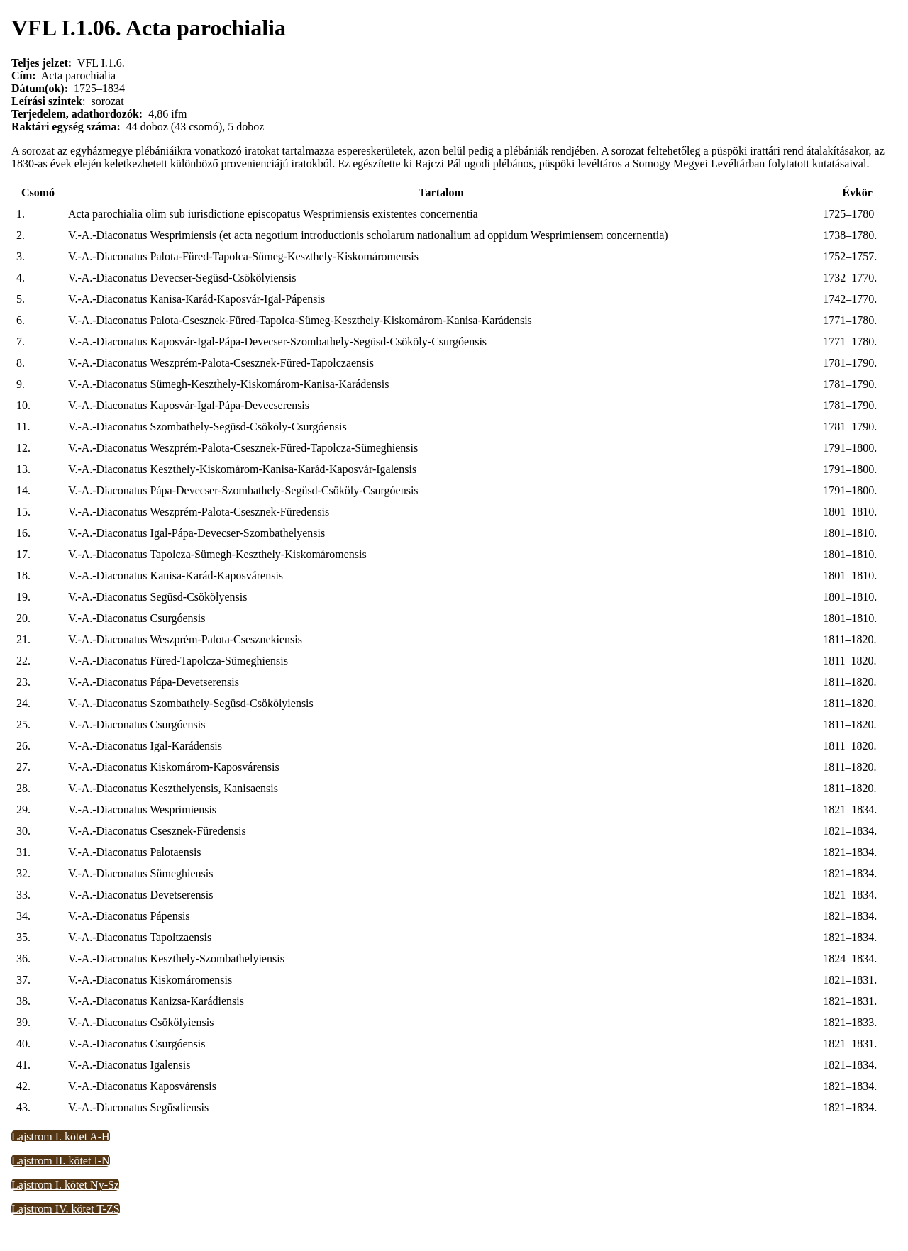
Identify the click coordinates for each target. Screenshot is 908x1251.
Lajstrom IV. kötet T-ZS (65, 1209)
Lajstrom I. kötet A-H (60, 1136)
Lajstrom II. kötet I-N (60, 1161)
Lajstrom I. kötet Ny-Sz (65, 1185)
